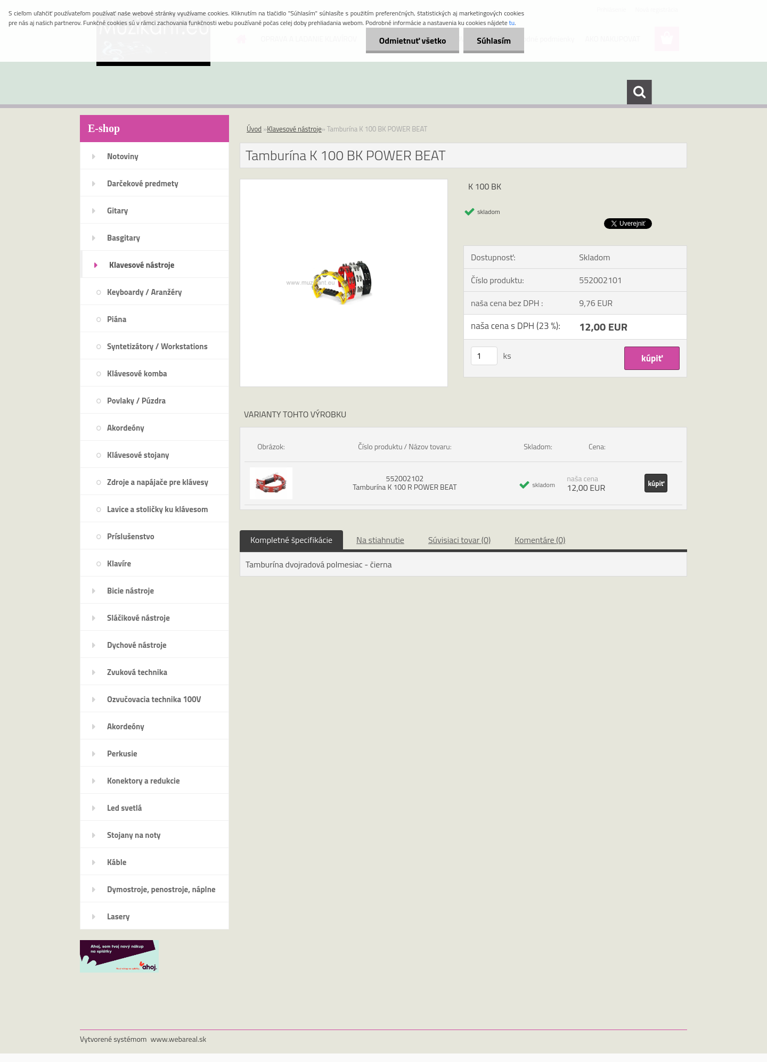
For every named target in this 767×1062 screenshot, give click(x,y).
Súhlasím (494, 40)
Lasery (118, 916)
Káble (116, 862)
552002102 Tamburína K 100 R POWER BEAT (404, 482)
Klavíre (119, 563)
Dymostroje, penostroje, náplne (161, 889)
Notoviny (122, 156)
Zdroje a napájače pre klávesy (157, 482)
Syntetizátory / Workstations (157, 346)
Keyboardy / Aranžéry (144, 292)
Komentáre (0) (540, 539)
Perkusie (122, 753)
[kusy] (484, 356)
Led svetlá (124, 808)
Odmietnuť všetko (412, 40)
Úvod (254, 129)
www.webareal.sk (179, 1038)
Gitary (117, 210)
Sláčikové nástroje (138, 618)
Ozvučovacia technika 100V (154, 699)
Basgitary (123, 238)
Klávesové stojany (138, 455)
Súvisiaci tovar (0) (459, 539)
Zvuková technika (137, 672)
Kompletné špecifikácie (291, 539)
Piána (116, 319)
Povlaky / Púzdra (136, 400)
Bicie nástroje (130, 590)
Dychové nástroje (137, 645)
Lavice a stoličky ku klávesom (157, 509)
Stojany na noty (134, 835)
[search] (639, 92)
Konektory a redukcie (143, 781)
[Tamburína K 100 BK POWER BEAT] (343, 183)
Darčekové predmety (142, 183)
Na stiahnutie (380, 539)
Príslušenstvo (130, 536)
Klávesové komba (137, 373)
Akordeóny (125, 428)
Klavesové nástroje (141, 265)
